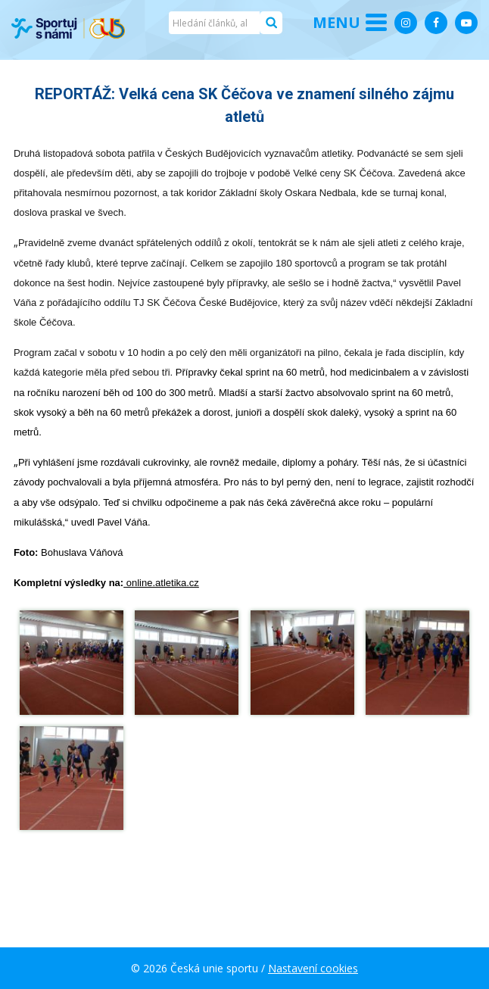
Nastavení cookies (313, 968)
